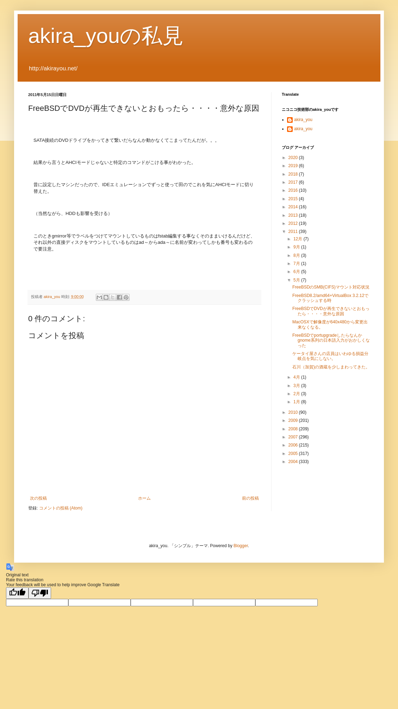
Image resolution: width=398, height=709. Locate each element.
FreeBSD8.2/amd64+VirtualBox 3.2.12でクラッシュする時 (330, 298)
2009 (293, 420)
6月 (297, 271)
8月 (297, 255)
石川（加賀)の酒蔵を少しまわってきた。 (331, 367)
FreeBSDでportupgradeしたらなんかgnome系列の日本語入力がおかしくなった (331, 340)
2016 (293, 190)
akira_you (303, 119)
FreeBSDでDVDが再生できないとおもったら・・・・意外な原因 (330, 311)
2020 (293, 157)
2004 (293, 461)
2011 (293, 231)
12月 (298, 238)
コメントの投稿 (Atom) (60, 508)
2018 (293, 174)
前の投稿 (250, 498)
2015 (293, 198)
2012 (293, 223)
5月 (297, 280)
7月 (297, 263)
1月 (297, 401)
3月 (297, 385)
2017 (293, 182)
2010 (293, 412)
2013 (293, 215)
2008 (293, 428)
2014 (293, 206)
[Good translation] (17, 593)
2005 (293, 453)
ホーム (144, 498)
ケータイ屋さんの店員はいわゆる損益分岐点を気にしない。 (330, 356)
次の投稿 (38, 498)
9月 (297, 247)
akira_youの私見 (106, 36)
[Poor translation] (40, 593)
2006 (293, 445)
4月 (297, 377)
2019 (293, 165)
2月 (297, 393)
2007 (293, 437)
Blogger (241, 545)
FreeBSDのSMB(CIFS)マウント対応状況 (330, 287)
